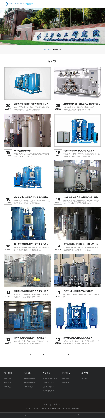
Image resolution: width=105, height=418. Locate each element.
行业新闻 (65, 382)
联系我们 (57, 404)
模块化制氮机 (28, 387)
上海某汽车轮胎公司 (50, 378)
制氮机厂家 (70, 408)
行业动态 (57, 49)
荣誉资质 (7, 387)
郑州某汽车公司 (48, 382)
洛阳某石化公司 (48, 387)
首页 (46, 404)
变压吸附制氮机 (29, 378)
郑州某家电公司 (48, 391)
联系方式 (84, 378)
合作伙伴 (7, 382)
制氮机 (76, 408)
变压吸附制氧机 (29, 382)
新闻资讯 (48, 49)
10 (81, 354)
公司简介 (7, 378)
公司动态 (65, 378)
